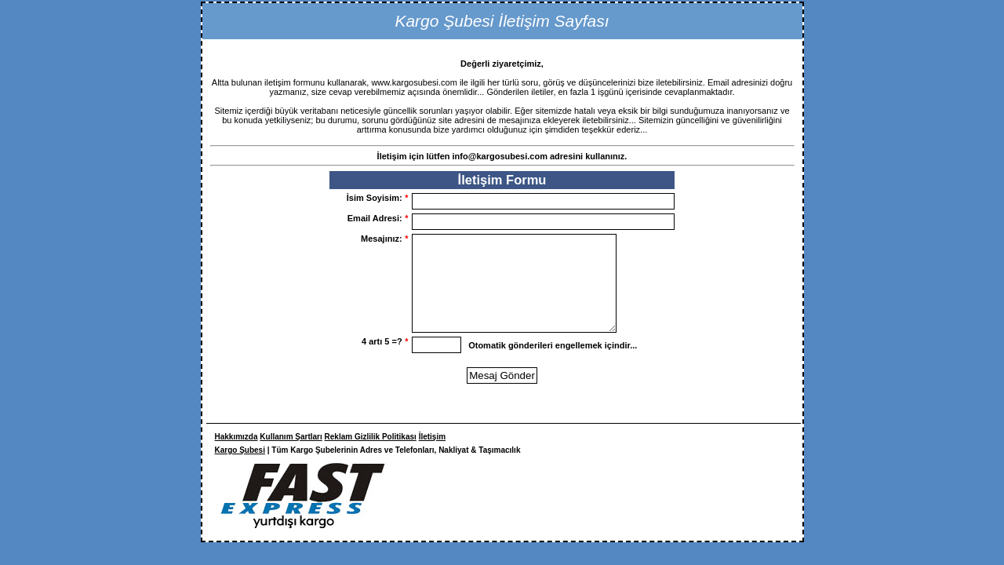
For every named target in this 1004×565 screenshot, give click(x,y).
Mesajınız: (384, 238)
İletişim (432, 455)
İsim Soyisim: (377, 197)
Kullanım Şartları (291, 455)
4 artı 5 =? (385, 360)
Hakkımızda (236, 455)
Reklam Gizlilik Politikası (371, 455)
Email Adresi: (377, 218)
